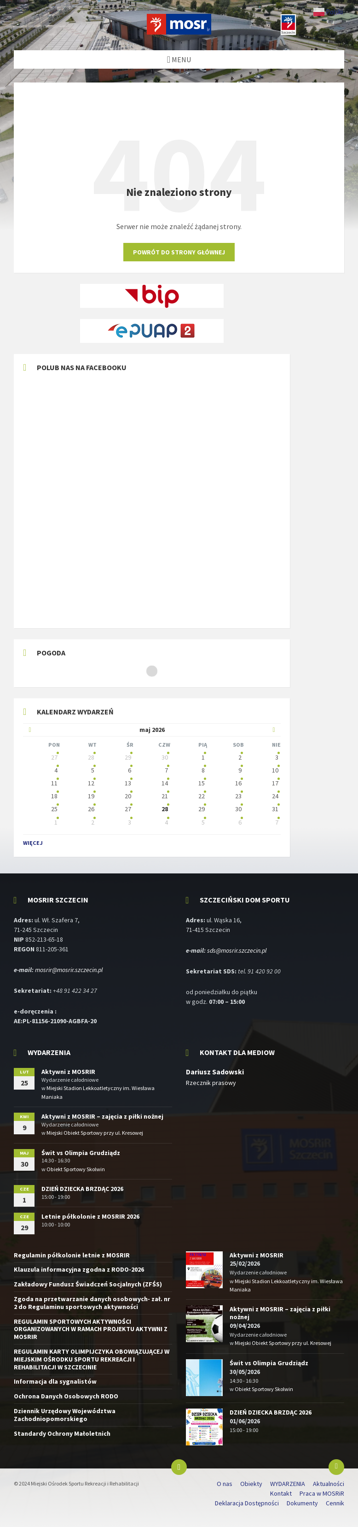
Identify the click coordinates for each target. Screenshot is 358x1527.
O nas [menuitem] (224, 1484)
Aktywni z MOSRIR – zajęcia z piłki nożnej (102, 1116)
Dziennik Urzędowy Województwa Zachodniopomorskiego (64, 1415)
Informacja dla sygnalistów (55, 1381)
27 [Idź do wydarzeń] (54, 757)
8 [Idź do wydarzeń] (203, 770)
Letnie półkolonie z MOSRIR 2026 (90, 1216)
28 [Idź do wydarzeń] (91, 757)
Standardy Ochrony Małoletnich (62, 1433)
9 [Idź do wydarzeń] (240, 770)
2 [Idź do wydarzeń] (240, 757)
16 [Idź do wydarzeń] (238, 783)
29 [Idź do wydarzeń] (128, 757)
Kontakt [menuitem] (281, 1493)
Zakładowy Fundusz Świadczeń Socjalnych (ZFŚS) (88, 1284)
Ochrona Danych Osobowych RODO (66, 1396)
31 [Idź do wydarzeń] (275, 809)
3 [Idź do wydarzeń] (276, 757)
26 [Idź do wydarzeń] (91, 809)
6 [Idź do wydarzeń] (129, 770)
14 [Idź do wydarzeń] (165, 783)
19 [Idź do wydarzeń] (91, 796)
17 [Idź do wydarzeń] (275, 783)
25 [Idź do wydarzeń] (54, 809)
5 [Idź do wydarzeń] (92, 770)
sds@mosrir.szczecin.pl (236, 950)
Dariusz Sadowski (215, 1071)
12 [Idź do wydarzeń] (91, 783)
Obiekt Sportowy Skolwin (75, 1169)
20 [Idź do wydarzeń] (128, 796)
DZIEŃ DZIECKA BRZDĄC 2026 (82, 1189)
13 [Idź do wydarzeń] (128, 783)
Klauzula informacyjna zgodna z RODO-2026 (79, 1269)
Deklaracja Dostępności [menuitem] (247, 1503)
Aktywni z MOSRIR (68, 1071)
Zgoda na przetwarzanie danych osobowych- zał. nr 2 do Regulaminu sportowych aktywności (92, 1303)
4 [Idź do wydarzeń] (56, 770)
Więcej (33, 842)
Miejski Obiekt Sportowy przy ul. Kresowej (94, 1132)
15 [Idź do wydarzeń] (201, 783)
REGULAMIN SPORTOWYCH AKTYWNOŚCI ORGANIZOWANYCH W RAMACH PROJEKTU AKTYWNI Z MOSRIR (90, 1329)
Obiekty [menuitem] (251, 1484)
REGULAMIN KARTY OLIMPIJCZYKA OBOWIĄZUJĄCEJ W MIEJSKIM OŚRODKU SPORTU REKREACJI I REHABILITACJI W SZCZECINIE (91, 1359)
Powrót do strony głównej (179, 252)
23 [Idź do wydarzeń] (238, 796)
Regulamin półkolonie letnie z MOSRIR (72, 1255)
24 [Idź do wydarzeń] (275, 796)
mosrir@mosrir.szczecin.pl (69, 970)
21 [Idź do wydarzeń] (165, 796)
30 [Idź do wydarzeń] (165, 757)
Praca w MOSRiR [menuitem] (322, 1493)
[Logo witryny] (179, 31)
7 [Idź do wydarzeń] (166, 770)
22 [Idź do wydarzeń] (201, 796)
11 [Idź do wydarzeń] (54, 783)
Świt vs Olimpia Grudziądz (80, 1153)
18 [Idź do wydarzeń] (54, 796)
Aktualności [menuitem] (328, 1484)
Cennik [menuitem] (335, 1503)
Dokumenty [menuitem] (302, 1503)
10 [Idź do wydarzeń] (275, 770)
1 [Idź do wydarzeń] (203, 757)
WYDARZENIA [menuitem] (287, 1484)
